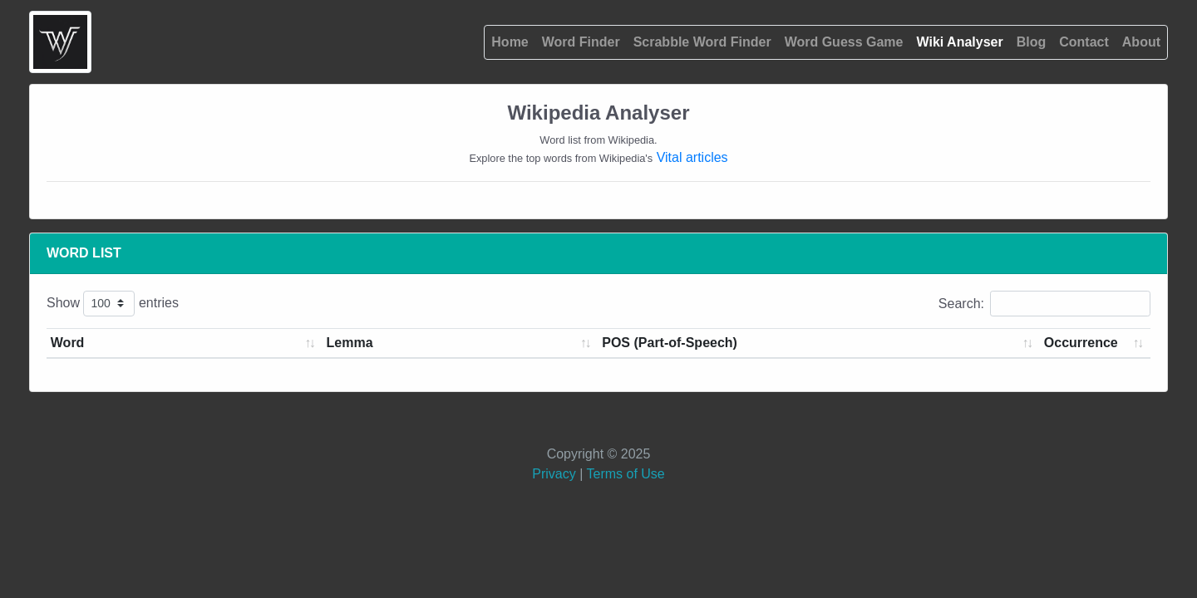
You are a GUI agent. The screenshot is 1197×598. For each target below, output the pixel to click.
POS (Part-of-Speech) (669, 343)
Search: (1044, 303)
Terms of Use (625, 474)
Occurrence (1081, 343)
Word (68, 343)
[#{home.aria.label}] (60, 42)
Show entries (113, 303)
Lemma (350, 343)
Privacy (555, 474)
